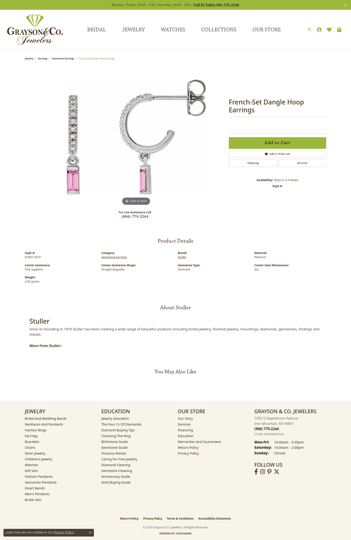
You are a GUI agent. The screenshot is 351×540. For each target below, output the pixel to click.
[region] (136, 137)
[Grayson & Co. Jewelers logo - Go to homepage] (31, 29)
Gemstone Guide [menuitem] (114, 447)
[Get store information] (269, 434)
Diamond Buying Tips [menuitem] (118, 430)
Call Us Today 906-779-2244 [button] (216, 5)
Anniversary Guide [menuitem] (115, 476)
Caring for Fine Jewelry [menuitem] (119, 459)
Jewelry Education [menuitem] (115, 418)
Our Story (185, 418)
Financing (185, 430)
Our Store (266, 29)
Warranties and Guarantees (199, 441)
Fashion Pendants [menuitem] (39, 476)
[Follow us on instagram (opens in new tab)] (262, 472)
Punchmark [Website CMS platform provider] (184, 533)
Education (185, 436)
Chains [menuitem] (30, 447)
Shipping (253, 163)
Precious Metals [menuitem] (113, 453)
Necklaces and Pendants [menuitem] (44, 424)
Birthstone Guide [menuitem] (114, 441)
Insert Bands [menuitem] (35, 488)
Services (184, 424)
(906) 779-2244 (135, 217)
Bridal (96, 29)
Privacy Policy (188, 453)
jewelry (29, 58)
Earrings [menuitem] (31, 436)
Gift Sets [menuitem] (31, 470)
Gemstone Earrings (63, 58)
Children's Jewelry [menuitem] (38, 459)
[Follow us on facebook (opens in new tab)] (256, 472)
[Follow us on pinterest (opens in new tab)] (269, 472)
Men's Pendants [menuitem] (37, 494)
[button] (309, 29)
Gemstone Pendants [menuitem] (41, 482)
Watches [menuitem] (31, 465)
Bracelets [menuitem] (32, 441)
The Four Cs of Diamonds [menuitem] (121, 424)
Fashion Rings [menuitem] (36, 430)
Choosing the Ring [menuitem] (116, 436)
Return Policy (188, 447)
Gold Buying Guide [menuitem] (116, 482)
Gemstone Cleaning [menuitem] (116, 470)
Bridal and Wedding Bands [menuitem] (46, 418)
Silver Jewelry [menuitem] (35, 453)
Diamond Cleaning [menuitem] (115, 465)
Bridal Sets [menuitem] (33, 500)
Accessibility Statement (214, 518)
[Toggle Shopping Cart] (339, 29)
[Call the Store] (266, 428)
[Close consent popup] (90, 532)
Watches (173, 29)
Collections (218, 29)
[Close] (345, 5)
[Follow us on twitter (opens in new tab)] (276, 472)
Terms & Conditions (180, 518)
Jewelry (133, 29)
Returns (302, 163)
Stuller (182, 257)
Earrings (43, 58)
